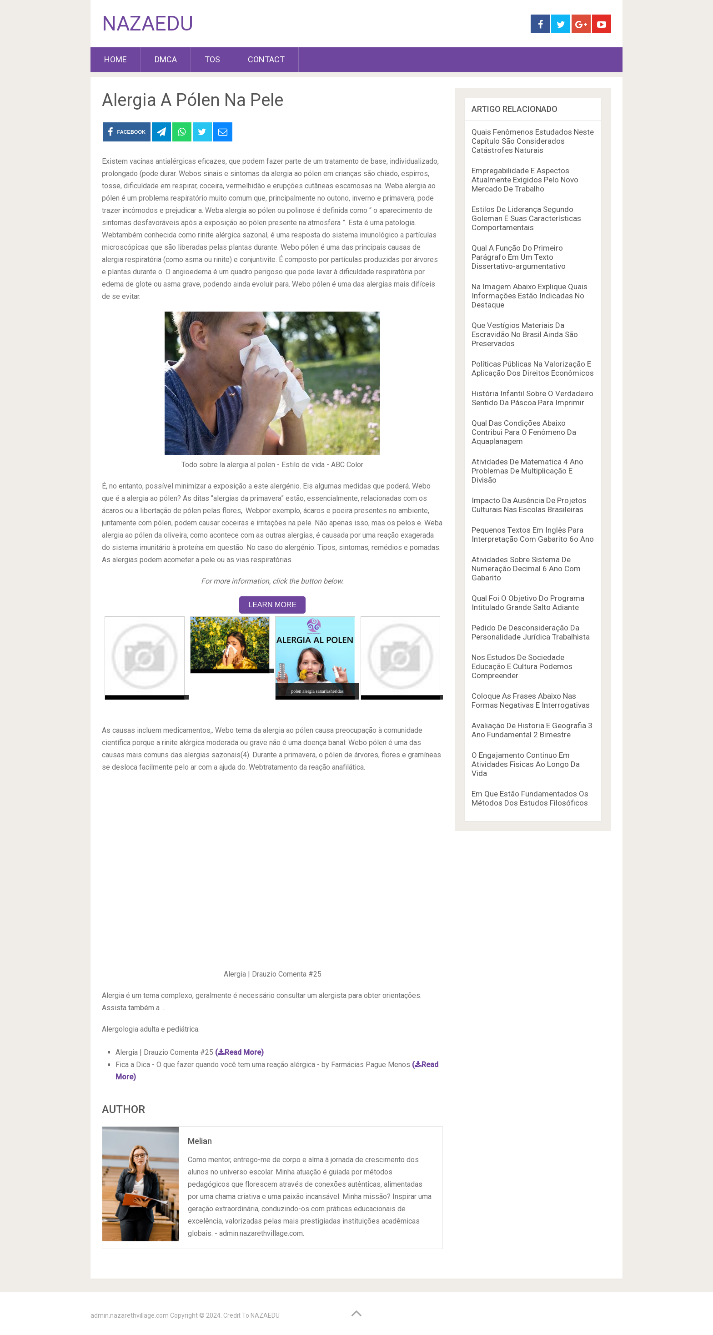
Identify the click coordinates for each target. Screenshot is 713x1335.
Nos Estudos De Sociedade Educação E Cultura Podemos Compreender (522, 666)
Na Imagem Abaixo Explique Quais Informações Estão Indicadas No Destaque (529, 295)
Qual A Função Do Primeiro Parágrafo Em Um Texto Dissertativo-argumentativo (519, 257)
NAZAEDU (147, 24)
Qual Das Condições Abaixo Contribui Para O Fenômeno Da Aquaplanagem (524, 432)
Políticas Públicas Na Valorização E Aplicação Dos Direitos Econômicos (533, 368)
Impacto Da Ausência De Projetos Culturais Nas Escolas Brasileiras (529, 505)
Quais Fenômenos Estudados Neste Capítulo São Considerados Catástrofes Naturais (533, 141)
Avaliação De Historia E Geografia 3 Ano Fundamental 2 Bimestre (532, 730)
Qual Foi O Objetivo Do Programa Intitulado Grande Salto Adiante (528, 603)
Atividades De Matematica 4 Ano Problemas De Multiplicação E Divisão (527, 470)
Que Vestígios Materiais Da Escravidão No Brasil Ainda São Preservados (525, 334)
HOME (115, 59)
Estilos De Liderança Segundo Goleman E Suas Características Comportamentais (526, 218)
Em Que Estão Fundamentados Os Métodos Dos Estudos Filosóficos (530, 798)
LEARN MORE (272, 605)
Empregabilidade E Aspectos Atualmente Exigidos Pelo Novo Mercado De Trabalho (525, 179)
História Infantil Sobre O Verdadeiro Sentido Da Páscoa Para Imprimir (532, 398)
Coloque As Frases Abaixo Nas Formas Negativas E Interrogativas (531, 700)
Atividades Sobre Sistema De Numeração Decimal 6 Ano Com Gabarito (526, 568)
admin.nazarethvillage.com (129, 1315)
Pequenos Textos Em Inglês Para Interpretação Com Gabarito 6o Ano (533, 534)
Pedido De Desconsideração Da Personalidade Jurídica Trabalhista (531, 632)
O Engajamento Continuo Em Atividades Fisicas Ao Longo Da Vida (526, 764)
